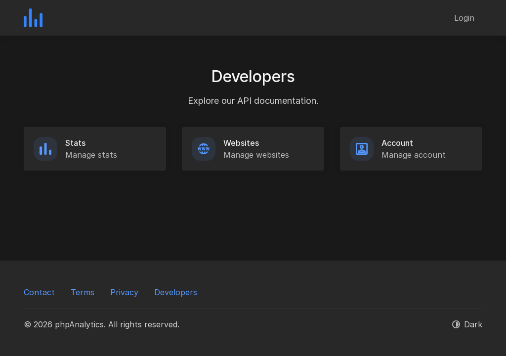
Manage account (413, 155)
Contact (39, 292)
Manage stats (91, 155)
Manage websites (256, 155)
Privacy (124, 292)
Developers (175, 292)
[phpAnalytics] (33, 17)
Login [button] (464, 18)
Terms (82, 292)
